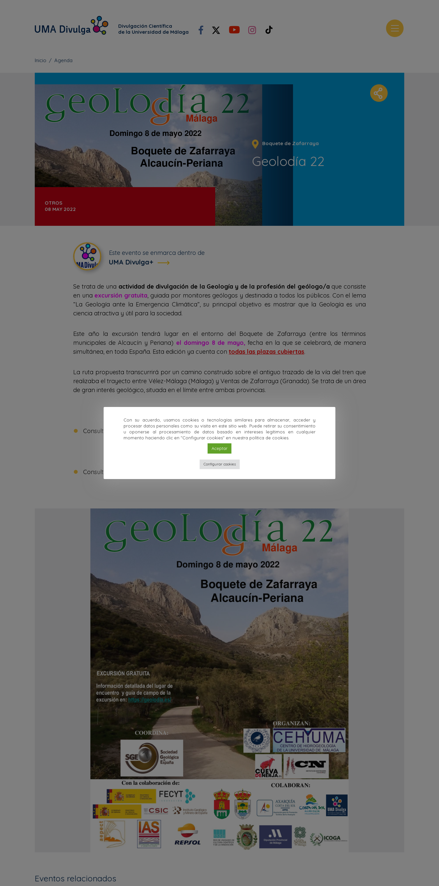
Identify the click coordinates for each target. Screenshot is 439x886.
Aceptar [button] (219, 448)
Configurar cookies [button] (220, 464)
